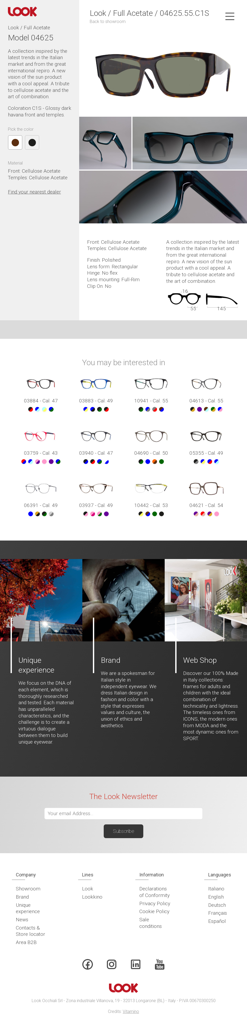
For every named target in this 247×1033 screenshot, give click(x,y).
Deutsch (217, 905)
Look (87, 889)
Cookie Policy (154, 911)
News (22, 920)
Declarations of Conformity (154, 892)
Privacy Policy (154, 903)
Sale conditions (150, 923)
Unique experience (28, 908)
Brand (22, 897)
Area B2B (26, 942)
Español (217, 921)
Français (217, 913)
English (216, 897)
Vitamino (131, 1011)
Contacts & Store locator (30, 931)
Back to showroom (108, 21)
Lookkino (92, 897)
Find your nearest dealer (34, 192)
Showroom (28, 889)
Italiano (216, 889)
